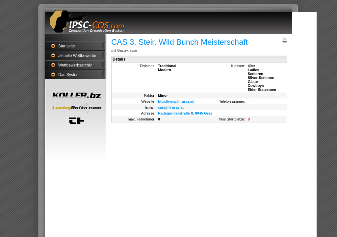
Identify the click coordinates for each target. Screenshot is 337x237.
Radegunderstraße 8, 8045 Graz (185, 113)
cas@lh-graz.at (171, 107)
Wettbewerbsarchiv (75, 65)
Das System (69, 74)
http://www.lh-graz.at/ (176, 101)
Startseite (66, 46)
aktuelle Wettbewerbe (77, 55)
